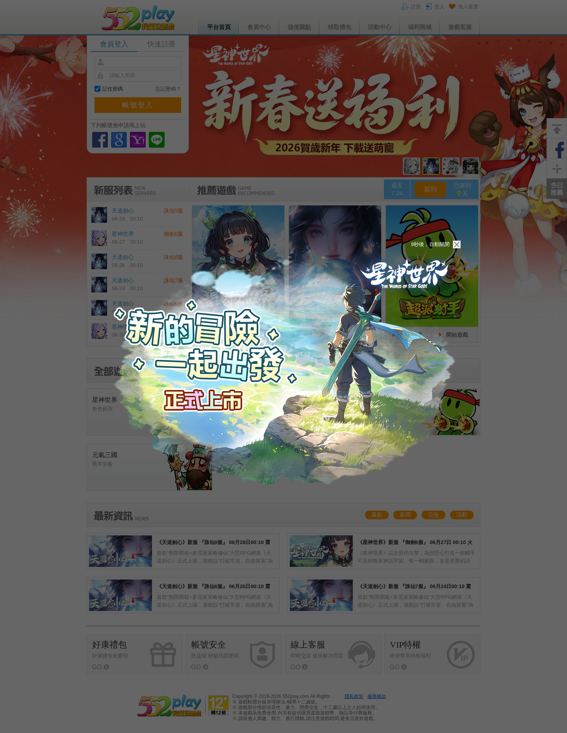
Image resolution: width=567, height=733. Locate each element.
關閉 (457, 244)
